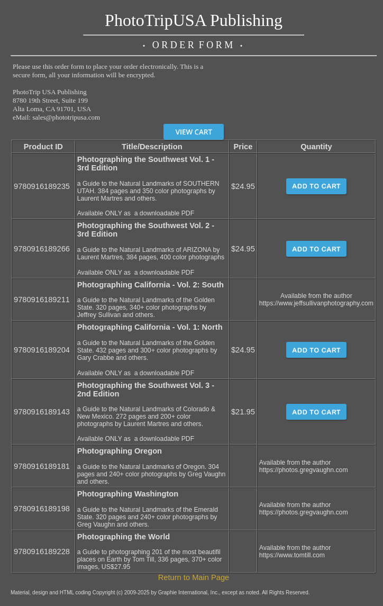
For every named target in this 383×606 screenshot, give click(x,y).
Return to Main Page (193, 577)
